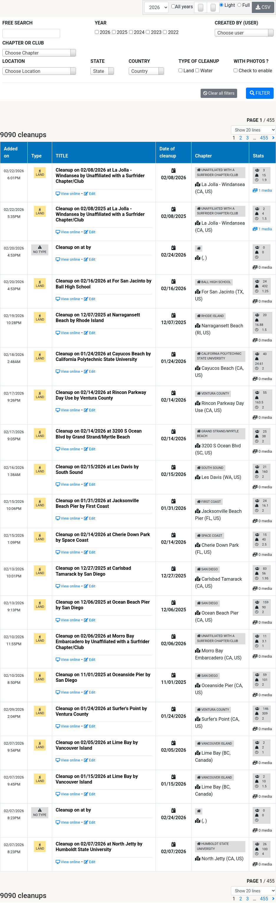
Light (227, 5)
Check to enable (253, 70)
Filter (260, 93)
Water (204, 70)
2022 (171, 32)
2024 (137, 32)
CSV (263, 7)
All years (182, 6)
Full (243, 5)
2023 (153, 32)
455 (264, 138)
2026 (102, 32)
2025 (120, 32)
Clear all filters (218, 93)
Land (186, 70)
